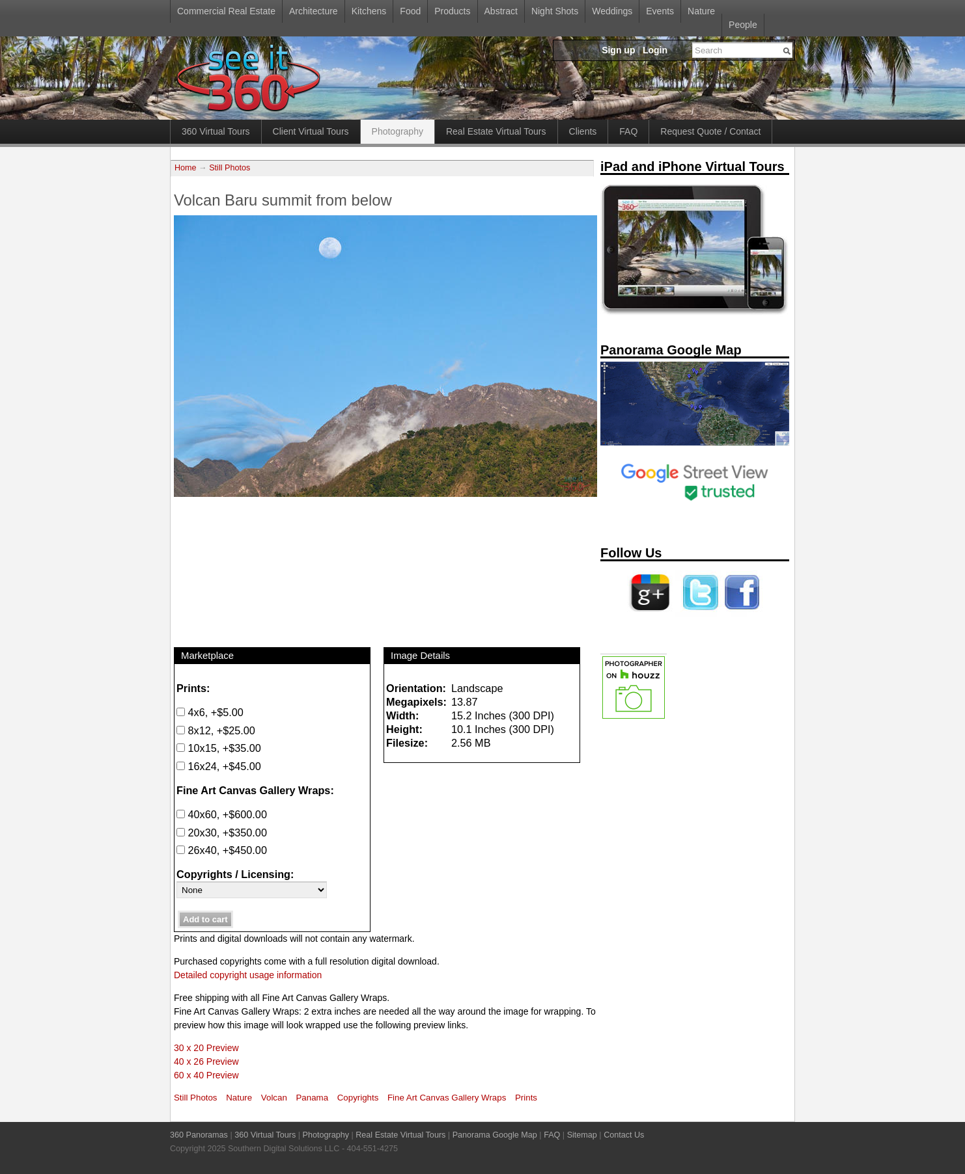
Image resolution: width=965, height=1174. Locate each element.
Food (410, 11)
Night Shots (554, 11)
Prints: (193, 688)
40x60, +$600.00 (221, 814)
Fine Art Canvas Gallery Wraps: (255, 790)
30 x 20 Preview (206, 1048)
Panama (312, 1097)
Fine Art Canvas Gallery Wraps (446, 1097)
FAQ (628, 131)
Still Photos (229, 167)
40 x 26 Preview (206, 1061)
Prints (526, 1097)
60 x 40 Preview (206, 1075)
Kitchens (369, 11)
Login (655, 50)
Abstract (501, 11)
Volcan (274, 1097)
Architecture (313, 11)
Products (452, 11)
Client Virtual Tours (311, 131)
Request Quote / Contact (710, 131)
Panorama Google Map (495, 1135)
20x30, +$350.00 (221, 832)
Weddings (612, 11)
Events (660, 11)
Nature (701, 11)
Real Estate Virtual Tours (496, 131)
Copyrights (358, 1097)
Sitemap (582, 1135)
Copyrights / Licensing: (235, 874)
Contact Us (624, 1135)
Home (186, 167)
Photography (397, 131)
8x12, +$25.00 (215, 730)
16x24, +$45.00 (218, 766)
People (743, 25)
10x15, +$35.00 (218, 748)
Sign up (618, 50)
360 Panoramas (199, 1135)
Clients (583, 131)
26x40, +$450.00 (221, 850)
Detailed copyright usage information (248, 975)
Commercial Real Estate (226, 11)
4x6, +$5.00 (210, 712)
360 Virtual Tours (216, 131)
